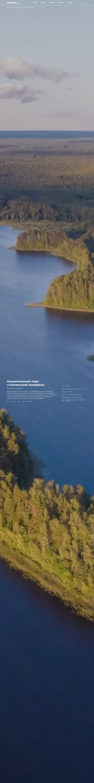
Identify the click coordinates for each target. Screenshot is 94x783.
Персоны (70, 2)
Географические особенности (73, 389)
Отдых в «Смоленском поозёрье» (73, 397)
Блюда (43, 2)
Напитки (51, 2)
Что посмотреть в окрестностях (73, 394)
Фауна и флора (69, 391)
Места (35, 2)
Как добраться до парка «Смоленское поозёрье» (75, 400)
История (67, 386)
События (61, 2)
